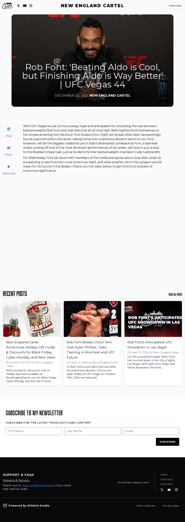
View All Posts (175, 294)
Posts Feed (175, 5)
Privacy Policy (171, 505)
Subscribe (168, 441)
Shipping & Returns (16, 480)
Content (166, 484)
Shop (164, 473)
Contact (166, 478)
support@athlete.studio (38, 485)
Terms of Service (146, 505)
